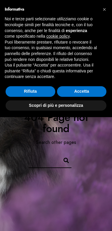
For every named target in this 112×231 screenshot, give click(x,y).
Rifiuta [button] (30, 91)
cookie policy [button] (58, 36)
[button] (104, 9)
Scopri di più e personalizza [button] (56, 105)
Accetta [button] (81, 91)
